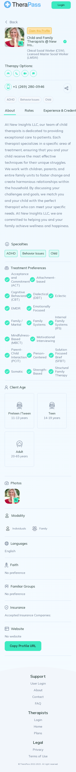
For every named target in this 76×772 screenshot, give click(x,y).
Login (38, 720)
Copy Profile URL (23, 646)
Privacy (38, 749)
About (38, 690)
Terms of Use (38, 756)
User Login (38, 683)
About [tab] (10, 110)
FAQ (38, 703)
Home (38, 726)
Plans (38, 733)
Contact (38, 697)
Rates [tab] (29, 110)
